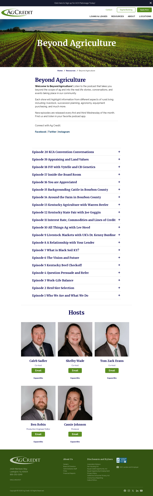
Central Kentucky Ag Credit (17, 13)
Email (38, 370)
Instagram (129, 491)
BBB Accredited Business (121, 460)
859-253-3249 (16, 474)
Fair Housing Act (93, 466)
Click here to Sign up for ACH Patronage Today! (74, 3)
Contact (109, 10)
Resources (117, 16)
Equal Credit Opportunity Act (97, 469)
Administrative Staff (70, 469)
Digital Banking (126, 10)
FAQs (65, 471)
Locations (145, 16)
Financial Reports (69, 473)
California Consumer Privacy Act (98, 475)
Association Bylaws (94, 464)
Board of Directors (69, 466)
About (131, 16)
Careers (65, 464)
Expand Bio (38, 378)
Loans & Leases (98, 16)
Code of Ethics (92, 480)
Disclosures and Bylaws (100, 459)
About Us (68, 459)
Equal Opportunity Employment (98, 471)
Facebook (125, 491)
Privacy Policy (92, 473)
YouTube (141, 491)
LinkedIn (137, 491)
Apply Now (144, 10)
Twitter (133, 491)
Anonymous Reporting (95, 478)
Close (150, 3)
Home (60, 71)
